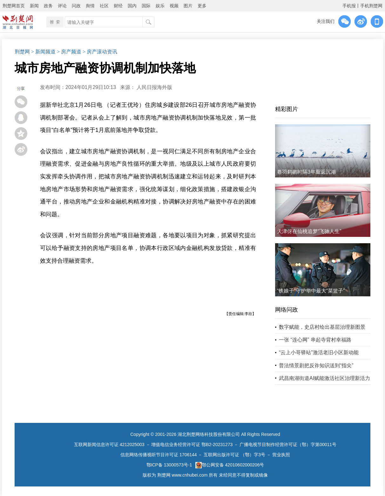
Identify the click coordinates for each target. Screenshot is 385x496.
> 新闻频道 (43, 51)
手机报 (349, 5)
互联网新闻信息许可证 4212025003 (109, 444)
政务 (48, 5)
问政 (76, 5)
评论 (62, 5)
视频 (174, 5)
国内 (132, 5)
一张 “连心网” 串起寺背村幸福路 (315, 339)
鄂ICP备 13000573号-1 (169, 464)
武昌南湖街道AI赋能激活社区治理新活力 (324, 378)
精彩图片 (286, 109)
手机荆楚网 (371, 5)
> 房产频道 (69, 51)
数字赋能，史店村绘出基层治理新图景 (322, 327)
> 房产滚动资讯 (100, 51)
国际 (146, 5)
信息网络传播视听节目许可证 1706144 (158, 454)
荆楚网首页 (14, 5)
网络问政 (286, 310)
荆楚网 (22, 51)
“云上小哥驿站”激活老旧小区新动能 (319, 352)
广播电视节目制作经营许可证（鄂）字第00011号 (288, 444)
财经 (118, 5)
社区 (104, 5)
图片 (188, 5)
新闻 (34, 5)
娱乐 (160, 5)
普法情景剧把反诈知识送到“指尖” (316, 365)
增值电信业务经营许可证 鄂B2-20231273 (192, 444)
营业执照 (281, 454)
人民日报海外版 (154, 87)
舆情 (90, 5)
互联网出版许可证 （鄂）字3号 (234, 454)
